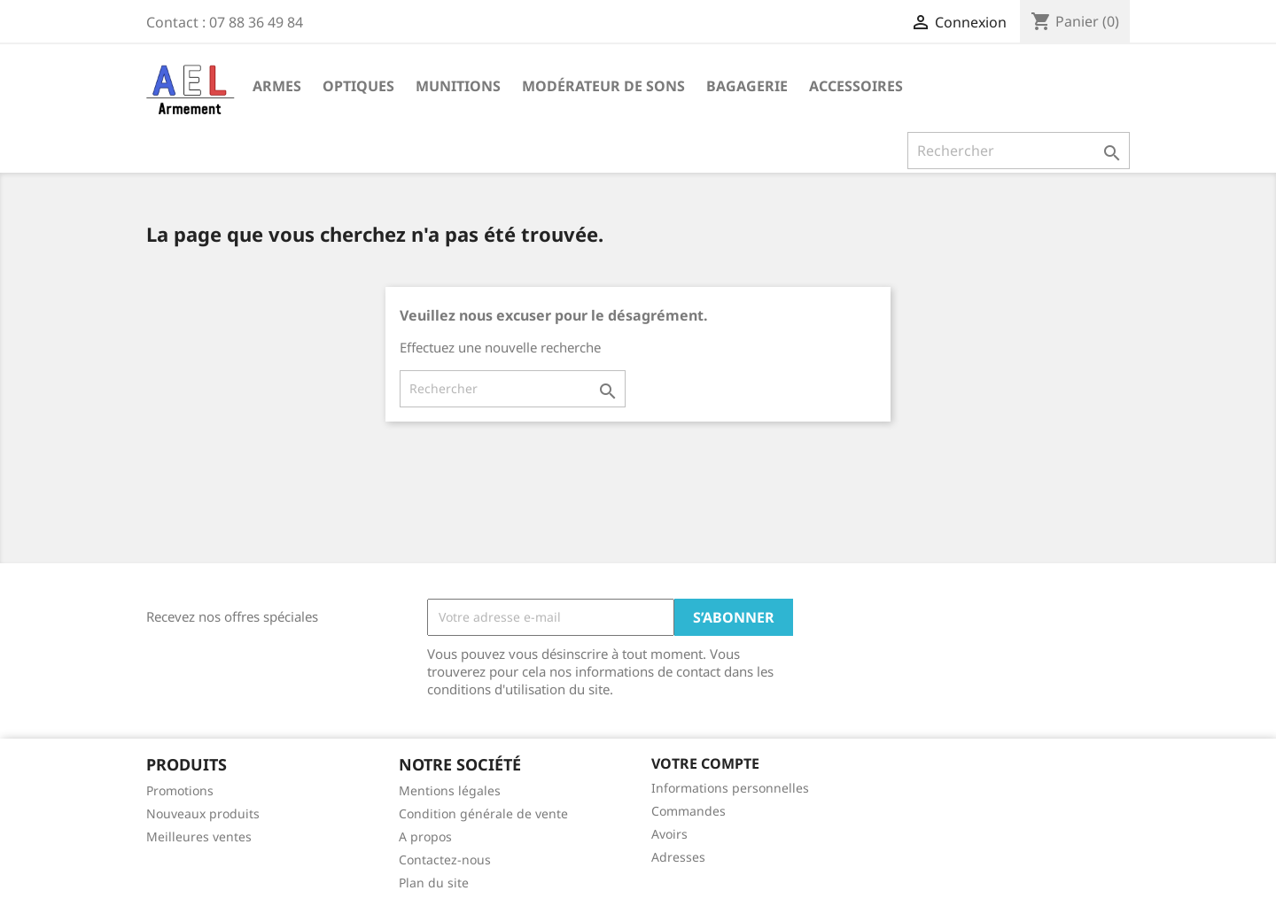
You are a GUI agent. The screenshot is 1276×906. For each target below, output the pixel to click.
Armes (277, 86)
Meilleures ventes (199, 836)
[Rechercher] (1018, 150)
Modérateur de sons (603, 86)
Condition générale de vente (483, 813)
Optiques (358, 86)
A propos (425, 836)
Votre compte (705, 763)
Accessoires (856, 86)
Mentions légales (450, 790)
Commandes (688, 810)
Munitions (458, 86)
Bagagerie (747, 86)
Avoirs (669, 833)
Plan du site (434, 882)
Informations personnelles (730, 787)
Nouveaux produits (203, 813)
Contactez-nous (445, 859)
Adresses (678, 856)
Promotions (180, 790)
